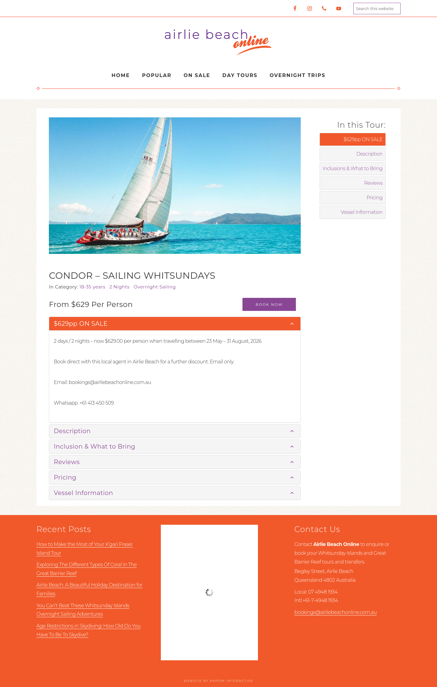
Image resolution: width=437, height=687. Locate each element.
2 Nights (121, 287)
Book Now (269, 304)
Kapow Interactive (231, 681)
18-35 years (95, 287)
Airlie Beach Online (218, 42)
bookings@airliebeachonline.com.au (335, 612)
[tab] (174, 324)
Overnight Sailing (156, 287)
